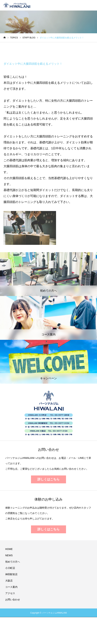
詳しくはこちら (48, 479)
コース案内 (11, 587)
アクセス (10, 593)
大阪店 (9, 580)
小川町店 (10, 568)
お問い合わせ (12, 599)
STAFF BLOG (15, 50)
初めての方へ (12, 561)
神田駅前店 (11, 574)
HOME (9, 549)
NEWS (9, 555)
